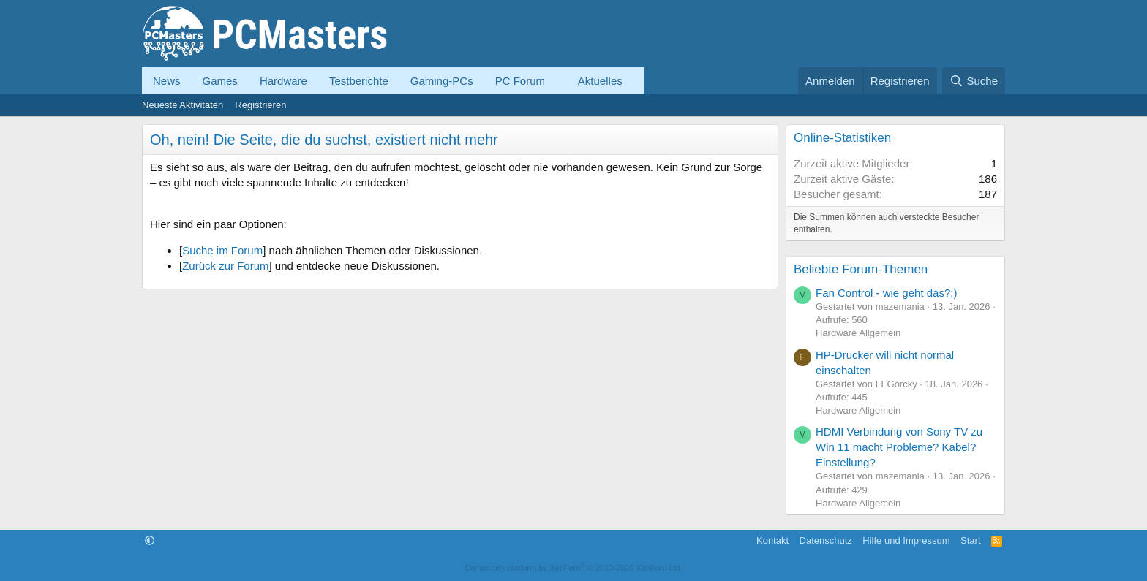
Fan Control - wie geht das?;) (886, 292)
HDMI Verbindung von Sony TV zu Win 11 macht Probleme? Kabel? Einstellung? (899, 446)
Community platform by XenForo (573, 567)
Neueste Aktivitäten (182, 104)
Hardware (283, 81)
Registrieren (260, 104)
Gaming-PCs (441, 81)
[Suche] (973, 80)
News (167, 81)
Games (220, 81)
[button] (556, 80)
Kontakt (772, 540)
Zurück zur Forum (225, 265)
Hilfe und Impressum (905, 540)
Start (970, 540)
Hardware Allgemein (858, 332)
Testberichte (358, 81)
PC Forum (520, 81)
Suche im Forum (222, 250)
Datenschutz (826, 540)
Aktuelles (600, 81)
